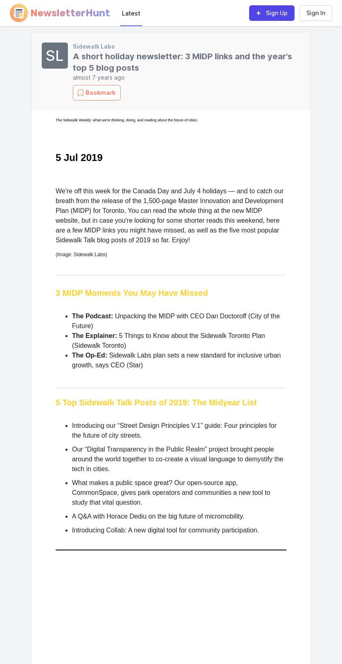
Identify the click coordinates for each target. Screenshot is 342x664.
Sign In (315, 12)
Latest (131, 13)
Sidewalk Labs (94, 46)
